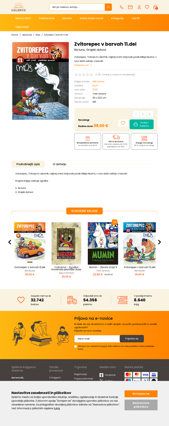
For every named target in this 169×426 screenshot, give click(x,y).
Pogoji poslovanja (83, 378)
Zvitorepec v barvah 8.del (29, 267)
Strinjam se (141, 394)
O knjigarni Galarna (55, 379)
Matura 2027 (23, 18)
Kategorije (117, 18)
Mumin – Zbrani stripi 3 (103, 267)
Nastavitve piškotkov (141, 405)
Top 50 (135, 18)
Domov (14, 34)
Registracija (80, 374)
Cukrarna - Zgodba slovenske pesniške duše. (66, 268)
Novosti (67, 18)
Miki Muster (99, 81)
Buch (95, 85)
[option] (30, 249)
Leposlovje (27, 34)
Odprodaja (22, 27)
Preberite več (81, 65)
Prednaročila (47, 18)
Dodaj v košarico (141, 124)
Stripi (37, 34)
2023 (95, 89)
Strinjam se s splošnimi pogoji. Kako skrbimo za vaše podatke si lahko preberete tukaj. (116, 347)
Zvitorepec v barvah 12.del (139, 267)
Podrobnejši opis (28, 164)
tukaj (57, 408)
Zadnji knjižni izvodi (91, 18)
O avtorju (59, 164)
